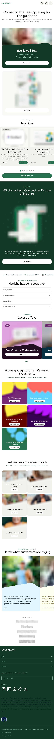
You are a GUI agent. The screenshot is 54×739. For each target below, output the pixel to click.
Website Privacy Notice (18, 729)
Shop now (22, 354)
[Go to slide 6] (29, 170)
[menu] (51, 3)
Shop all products (27, 176)
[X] (25, 689)
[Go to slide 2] (22, 170)
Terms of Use (27, 729)
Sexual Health (27, 301)
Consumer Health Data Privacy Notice (40, 729)
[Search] (42, 3)
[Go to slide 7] (31, 170)
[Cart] (46, 3)
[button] (50, 678)
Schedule (14, 489)
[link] (14, 393)
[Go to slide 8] (33, 170)
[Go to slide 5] (27, 170)
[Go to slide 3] (24, 170)
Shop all (27, 110)
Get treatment (14, 401)
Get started (27, 63)
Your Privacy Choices (6, 732)
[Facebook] (14, 689)
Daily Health (27, 290)
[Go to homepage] (6, 3)
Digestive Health (27, 295)
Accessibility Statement (6, 729)
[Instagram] (3, 689)
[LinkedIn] (9, 689)
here (44, 702)
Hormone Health (27, 307)
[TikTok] (20, 689)
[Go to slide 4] (26, 170)
